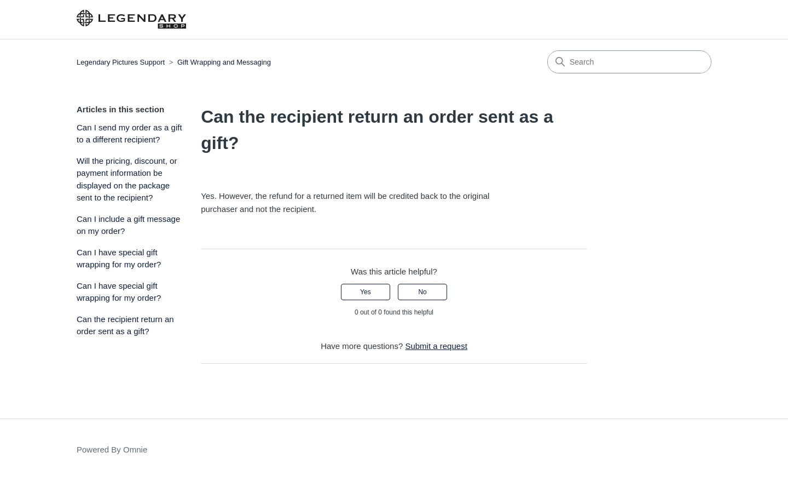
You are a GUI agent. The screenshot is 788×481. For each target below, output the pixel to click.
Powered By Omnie (112, 449)
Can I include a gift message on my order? (128, 225)
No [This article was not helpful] (422, 292)
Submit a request (436, 346)
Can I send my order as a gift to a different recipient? (129, 134)
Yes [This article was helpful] (365, 292)
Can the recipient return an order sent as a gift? (125, 325)
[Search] (629, 62)
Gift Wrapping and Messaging (224, 62)
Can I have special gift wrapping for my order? (119, 259)
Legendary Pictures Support (121, 62)
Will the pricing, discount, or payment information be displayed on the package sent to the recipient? (127, 179)
